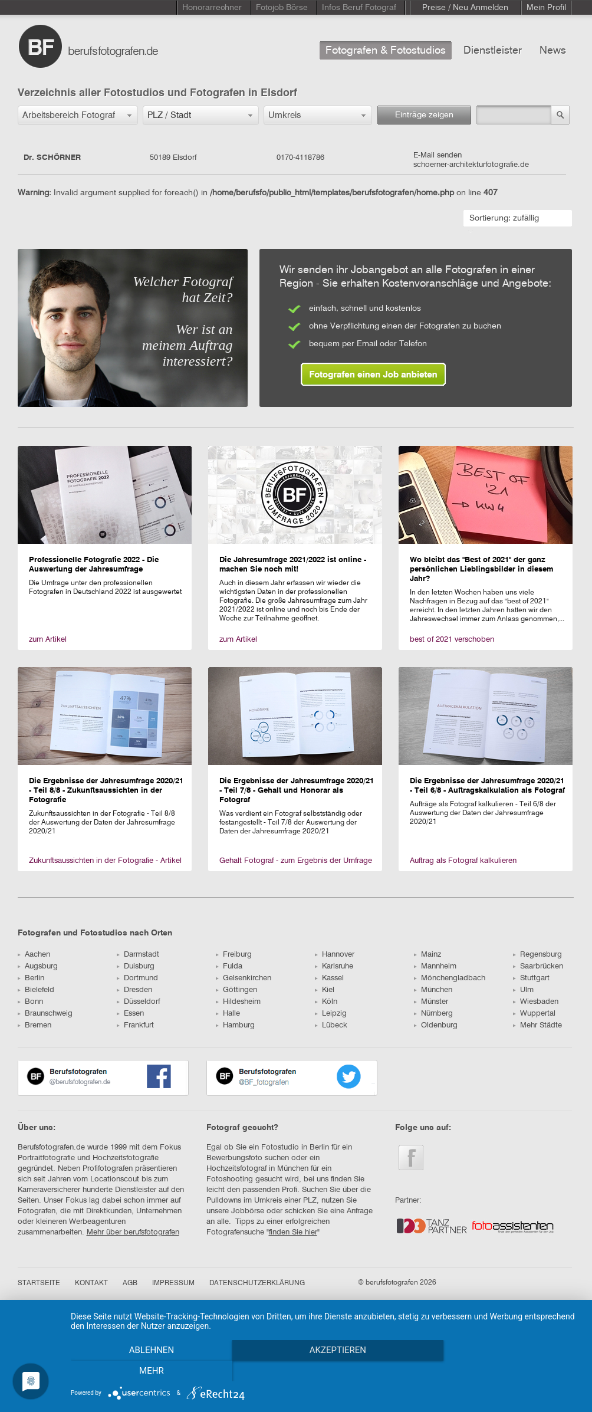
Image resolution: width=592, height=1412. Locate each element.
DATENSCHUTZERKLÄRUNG (257, 1283)
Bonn (30, 1002)
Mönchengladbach (449, 978)
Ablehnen (146, 1371)
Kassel (329, 978)
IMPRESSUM (173, 1283)
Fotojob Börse (282, 8)
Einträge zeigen (424, 115)
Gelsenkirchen (243, 978)
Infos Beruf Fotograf (359, 8)
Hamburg (235, 1025)
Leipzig (331, 1013)
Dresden (134, 990)
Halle (228, 1013)
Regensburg (537, 954)
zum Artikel (48, 639)
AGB (130, 1283)
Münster (431, 1002)
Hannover (334, 954)
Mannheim (435, 966)
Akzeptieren (325, 1371)
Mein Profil (546, 8)
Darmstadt (138, 954)
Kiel (324, 990)
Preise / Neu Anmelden (465, 8)
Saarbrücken (538, 966)
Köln (326, 1002)
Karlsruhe (334, 966)
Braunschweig (45, 1013)
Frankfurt (135, 1025)
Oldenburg (436, 1025)
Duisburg (135, 966)
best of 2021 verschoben (452, 639)
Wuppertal (534, 1013)
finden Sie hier (293, 1232)
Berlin (31, 978)
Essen (130, 1013)
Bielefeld (36, 990)
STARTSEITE (39, 1283)
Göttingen (236, 990)
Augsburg (38, 966)
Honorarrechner (212, 8)
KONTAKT (91, 1283)
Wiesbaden (535, 1002)
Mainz (427, 954)
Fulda (229, 966)
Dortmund (137, 978)
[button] (78, 115)
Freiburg (234, 954)
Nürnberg (433, 1013)
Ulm (523, 990)
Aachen (34, 954)
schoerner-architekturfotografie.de (471, 165)
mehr (504, 1371)
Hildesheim (238, 1002)
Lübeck (331, 1025)
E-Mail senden (437, 155)
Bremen (34, 1025)
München (433, 990)
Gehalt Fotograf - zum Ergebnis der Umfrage (295, 861)
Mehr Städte (537, 1025)
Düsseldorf (138, 1002)
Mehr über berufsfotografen (133, 1232)
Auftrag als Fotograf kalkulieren (463, 861)
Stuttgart (531, 978)
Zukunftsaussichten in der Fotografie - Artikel (105, 861)
